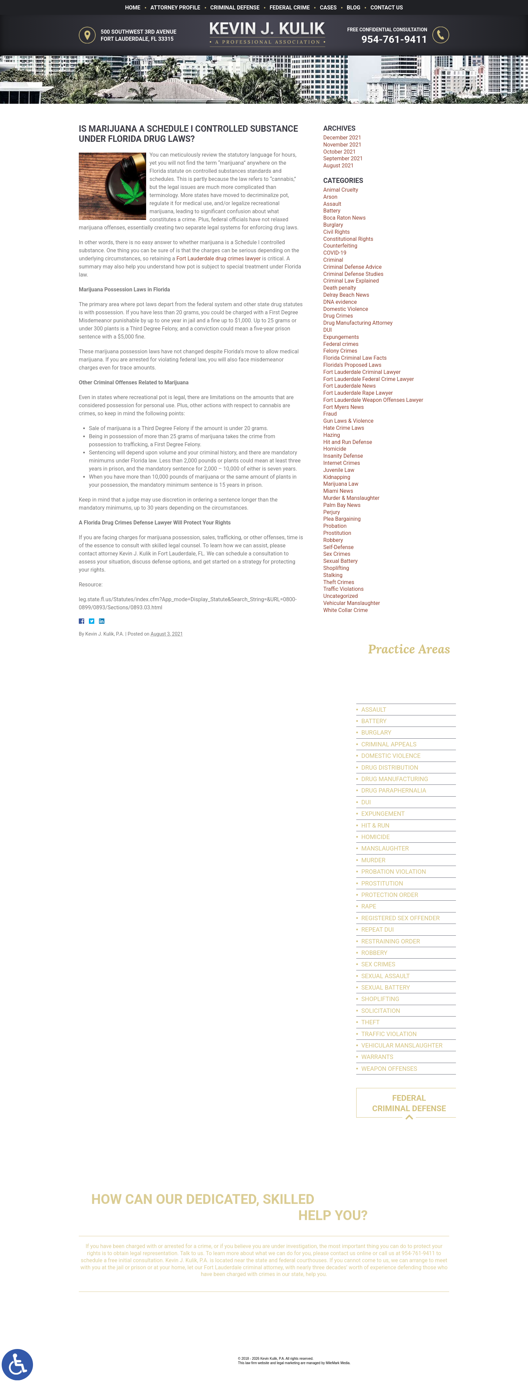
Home (132, 7)
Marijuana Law (340, 484)
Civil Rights (336, 232)
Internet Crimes (341, 463)
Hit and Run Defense (347, 442)
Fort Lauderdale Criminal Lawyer (362, 372)
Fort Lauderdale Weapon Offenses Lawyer (373, 400)
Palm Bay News (342, 505)
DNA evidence (340, 302)
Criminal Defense (235, 7)
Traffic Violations (343, 589)
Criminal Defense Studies (353, 274)
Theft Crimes (338, 582)
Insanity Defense (343, 456)
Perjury (331, 512)
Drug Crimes (338, 316)
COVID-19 (334, 253)
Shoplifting (336, 568)
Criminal (333, 260)
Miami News (338, 491)
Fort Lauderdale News (349, 386)
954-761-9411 (397, 39)
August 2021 (338, 165)
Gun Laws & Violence (348, 421)
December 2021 (342, 137)
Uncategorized (340, 596)
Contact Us (386, 7)
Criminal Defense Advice (352, 267)
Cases (328, 7)
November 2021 (342, 144)
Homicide (334, 449)
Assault (332, 204)
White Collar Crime (345, 610)
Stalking (332, 575)
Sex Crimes (336, 554)
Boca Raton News (344, 218)
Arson (330, 197)
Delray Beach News (346, 295)
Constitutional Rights (348, 239)
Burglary (333, 225)
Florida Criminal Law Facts (355, 358)
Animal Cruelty (340, 190)
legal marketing (288, 1363)
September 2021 (343, 158)
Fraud (330, 414)
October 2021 (339, 152)
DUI (327, 330)
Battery (331, 210)
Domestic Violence (345, 309)
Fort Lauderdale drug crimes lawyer (218, 258)
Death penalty (339, 288)
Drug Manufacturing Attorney (358, 323)
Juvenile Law (338, 470)
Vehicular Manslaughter (351, 603)
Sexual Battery (340, 561)
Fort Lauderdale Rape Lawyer (358, 393)
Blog (353, 7)
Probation (334, 526)
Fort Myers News (343, 407)
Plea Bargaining (342, 519)
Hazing (331, 435)
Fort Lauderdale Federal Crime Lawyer (368, 379)
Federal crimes (341, 344)
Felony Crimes (340, 351)
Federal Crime (290, 7)
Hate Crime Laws (343, 428)
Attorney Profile (175, 7)
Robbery (333, 540)
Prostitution (337, 533)
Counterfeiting (340, 246)
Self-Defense (338, 547)
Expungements (341, 337)
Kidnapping (336, 477)
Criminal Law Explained (351, 281)
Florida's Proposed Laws (352, 365)
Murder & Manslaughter (351, 498)
